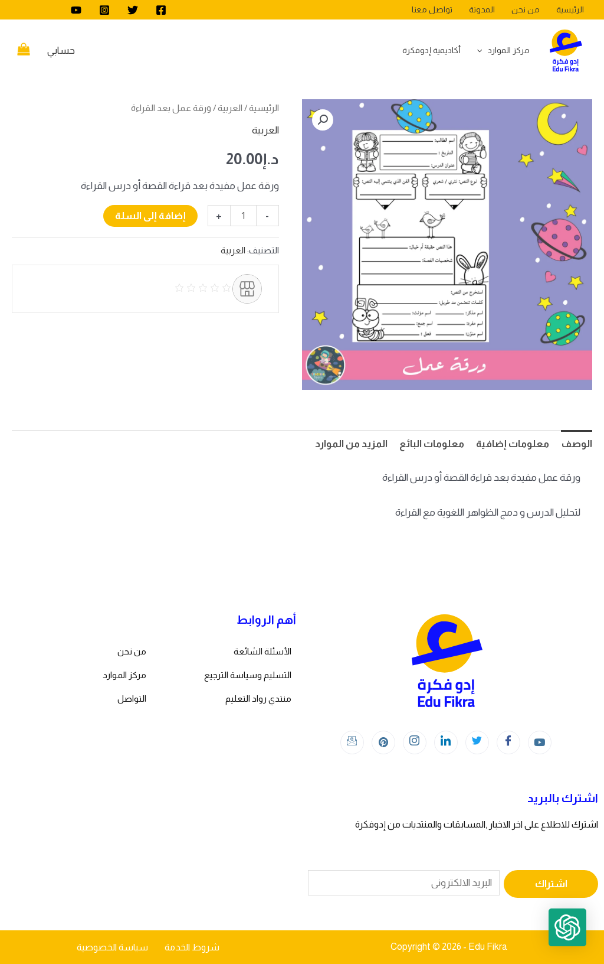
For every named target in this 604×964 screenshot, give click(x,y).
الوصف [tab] (576, 444)
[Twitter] (132, 10)
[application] (482, 50)
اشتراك (551, 884)
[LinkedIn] (446, 742)
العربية (230, 108)
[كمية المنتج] (243, 215)
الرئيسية (264, 108)
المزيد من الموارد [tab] (351, 444)
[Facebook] (161, 10)
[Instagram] (104, 10)
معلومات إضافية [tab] (512, 444)
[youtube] (76, 10)
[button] (322, 120)
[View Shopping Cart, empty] (23, 51)
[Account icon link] (61, 50)
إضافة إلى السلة (150, 216)
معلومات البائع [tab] (431, 444)
